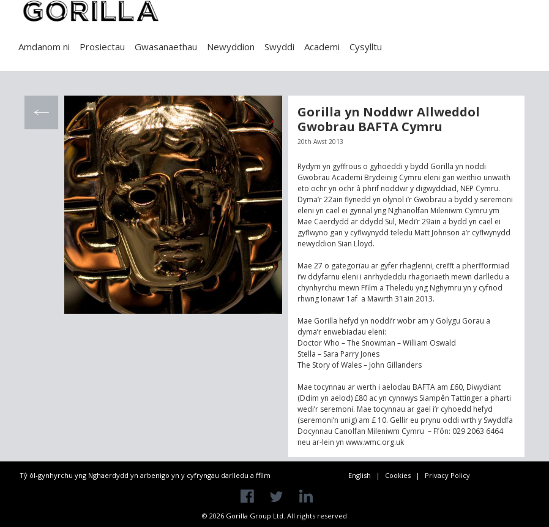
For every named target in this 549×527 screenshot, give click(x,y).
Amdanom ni (44, 46)
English (359, 475)
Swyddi (279, 46)
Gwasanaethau (166, 46)
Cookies (398, 475)
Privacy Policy (447, 475)
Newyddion (231, 46)
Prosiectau (102, 46)
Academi (322, 46)
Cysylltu (365, 46)
